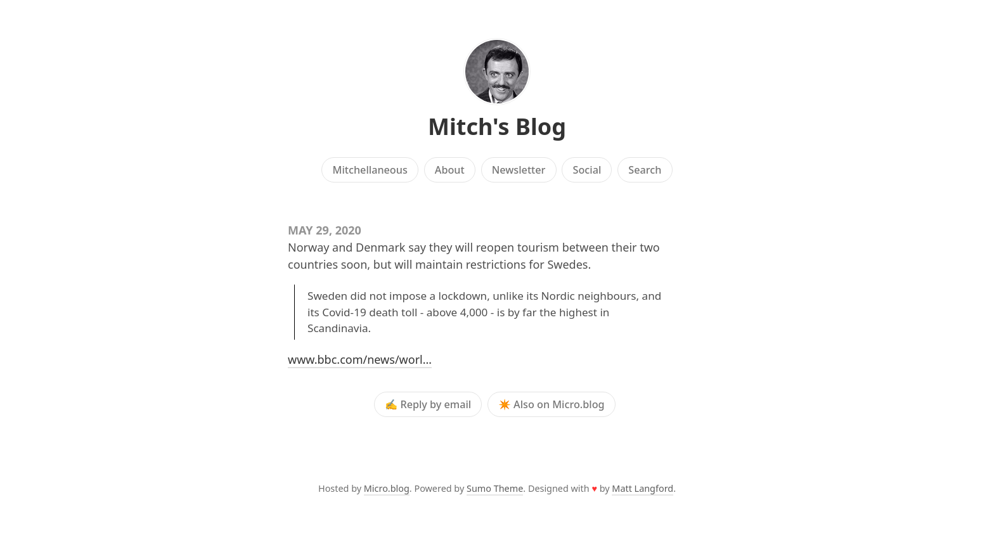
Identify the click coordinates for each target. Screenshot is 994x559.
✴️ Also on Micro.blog (551, 404)
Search (644, 170)
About (450, 170)
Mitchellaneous (370, 170)
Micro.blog (387, 488)
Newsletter (519, 170)
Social (587, 170)
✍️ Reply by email (428, 404)
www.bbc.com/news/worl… (360, 359)
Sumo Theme (495, 488)
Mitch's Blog (497, 126)
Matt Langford (642, 488)
